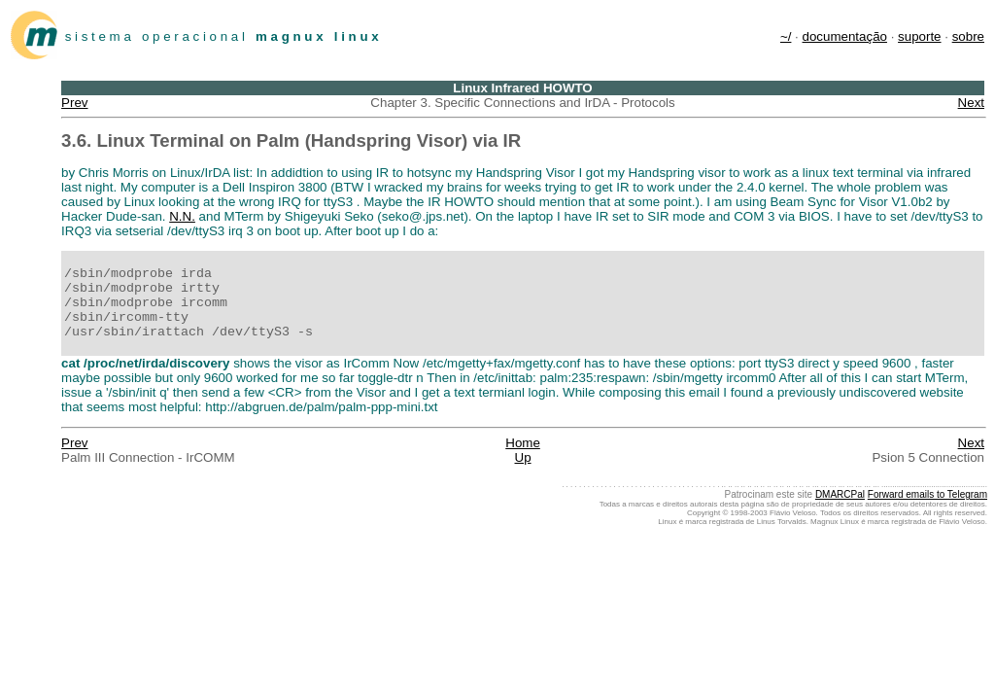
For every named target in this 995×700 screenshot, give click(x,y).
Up (523, 457)
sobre (968, 36)
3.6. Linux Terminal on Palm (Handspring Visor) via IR (291, 140)
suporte (919, 36)
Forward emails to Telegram (927, 494)
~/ (786, 36)
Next (971, 102)
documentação (845, 36)
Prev (74, 102)
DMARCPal (840, 494)
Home (522, 443)
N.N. (182, 216)
